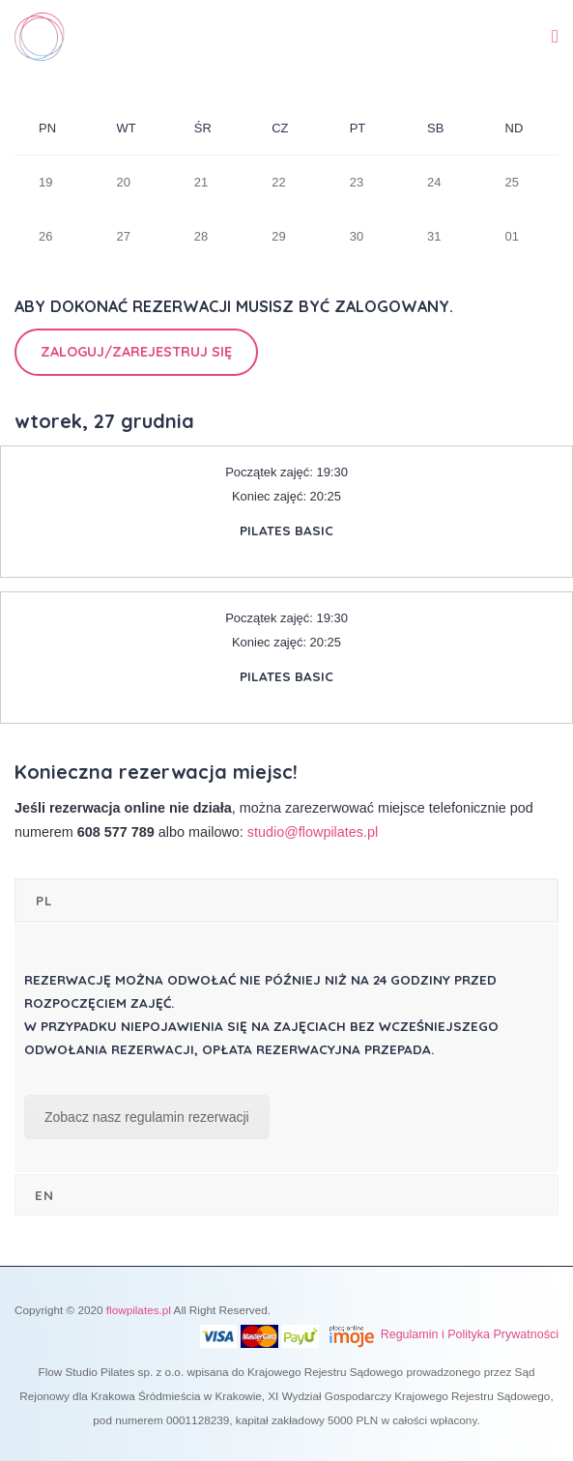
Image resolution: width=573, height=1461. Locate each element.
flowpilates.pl (138, 1309)
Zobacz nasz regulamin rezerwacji (146, 1117)
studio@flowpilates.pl (312, 832)
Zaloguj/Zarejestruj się (136, 351)
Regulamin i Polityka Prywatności (470, 1334)
